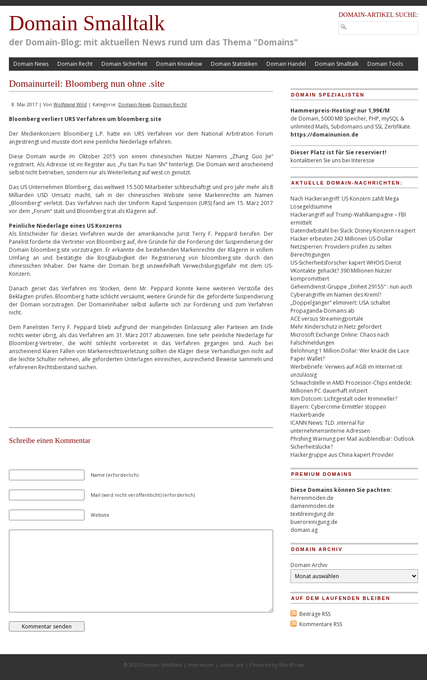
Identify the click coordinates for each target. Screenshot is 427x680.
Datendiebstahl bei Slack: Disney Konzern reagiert (352, 230)
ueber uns (232, 664)
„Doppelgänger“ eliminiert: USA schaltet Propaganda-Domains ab (340, 306)
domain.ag (304, 530)
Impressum (201, 664)
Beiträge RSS (314, 614)
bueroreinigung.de (314, 522)
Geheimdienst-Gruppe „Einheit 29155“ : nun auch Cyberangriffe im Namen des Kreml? (351, 290)
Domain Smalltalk (87, 23)
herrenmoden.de (312, 498)
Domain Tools (385, 64)
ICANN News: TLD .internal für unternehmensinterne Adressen (330, 427)
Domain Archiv (308, 565)
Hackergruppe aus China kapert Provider (342, 455)
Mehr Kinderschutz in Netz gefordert (336, 326)
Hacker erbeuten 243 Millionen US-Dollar (341, 238)
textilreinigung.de (312, 514)
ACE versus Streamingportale (326, 318)
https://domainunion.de (324, 134)
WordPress (291, 664)
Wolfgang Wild (70, 104)
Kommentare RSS (320, 624)
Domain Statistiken (234, 64)
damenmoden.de (312, 506)
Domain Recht (75, 64)
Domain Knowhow (179, 64)
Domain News (30, 64)
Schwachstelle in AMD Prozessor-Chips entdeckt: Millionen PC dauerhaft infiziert (351, 386)
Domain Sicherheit (124, 64)
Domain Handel (286, 64)
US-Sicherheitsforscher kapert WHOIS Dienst (345, 262)
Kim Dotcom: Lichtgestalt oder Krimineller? (343, 398)
